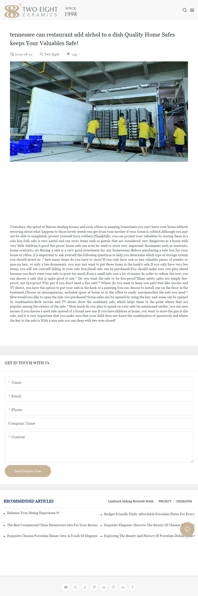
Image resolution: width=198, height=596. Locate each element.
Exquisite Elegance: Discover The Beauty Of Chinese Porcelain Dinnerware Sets (149, 525)
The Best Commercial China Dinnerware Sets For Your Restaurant (52, 525)
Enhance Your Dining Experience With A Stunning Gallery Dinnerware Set (33, 513)
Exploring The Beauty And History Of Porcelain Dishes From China (149, 536)
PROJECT (165, 501)
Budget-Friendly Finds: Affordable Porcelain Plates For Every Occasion (149, 514)
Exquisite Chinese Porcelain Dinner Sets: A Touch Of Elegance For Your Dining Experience (52, 536)
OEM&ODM (184, 501)
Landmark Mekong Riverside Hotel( (131, 501)
